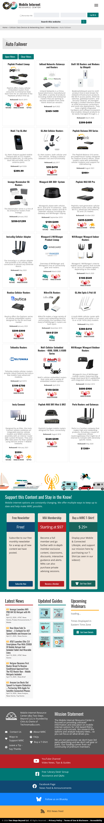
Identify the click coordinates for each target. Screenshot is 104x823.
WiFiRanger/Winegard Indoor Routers (85, 238)
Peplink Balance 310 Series (85, 130)
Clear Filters (26, 56)
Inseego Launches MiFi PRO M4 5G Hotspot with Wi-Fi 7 (18, 612)
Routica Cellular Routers (18, 292)
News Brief (22, 677)
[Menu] (96, 5)
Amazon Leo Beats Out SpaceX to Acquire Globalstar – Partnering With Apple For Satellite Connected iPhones (18, 686)
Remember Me (26, 16)
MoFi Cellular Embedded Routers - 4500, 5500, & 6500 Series (52, 350)
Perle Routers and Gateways (85, 404)
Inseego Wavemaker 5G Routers (18, 183)
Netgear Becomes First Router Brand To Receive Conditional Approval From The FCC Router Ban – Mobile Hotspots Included (18, 668)
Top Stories (20, 696)
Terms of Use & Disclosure (76, 820)
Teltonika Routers (18, 347)
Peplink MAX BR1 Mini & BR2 (52, 404)
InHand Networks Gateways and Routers (52, 65)
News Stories (22, 636)
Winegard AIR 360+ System (52, 181)
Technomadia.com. (30, 724)
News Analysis (23, 693)
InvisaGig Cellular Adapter (18, 236)
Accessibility (96, 820)
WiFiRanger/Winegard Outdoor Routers (85, 349)
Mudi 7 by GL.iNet (19, 130)
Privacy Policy (55, 820)
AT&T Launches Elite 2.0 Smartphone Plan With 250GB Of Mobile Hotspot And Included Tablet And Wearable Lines (19, 647)
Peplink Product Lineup (19, 64)
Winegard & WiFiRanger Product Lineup (52, 238)
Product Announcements (20, 620)
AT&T (20, 617)
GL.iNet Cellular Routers (52, 130)
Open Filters (10, 56)
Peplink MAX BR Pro (85, 181)
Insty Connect (18, 404)
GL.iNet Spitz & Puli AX (85, 292)
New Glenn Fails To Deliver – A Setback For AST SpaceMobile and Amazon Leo (18, 630)
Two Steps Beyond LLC (19, 820)
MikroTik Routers (52, 292)
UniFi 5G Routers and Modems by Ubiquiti (85, 65)
